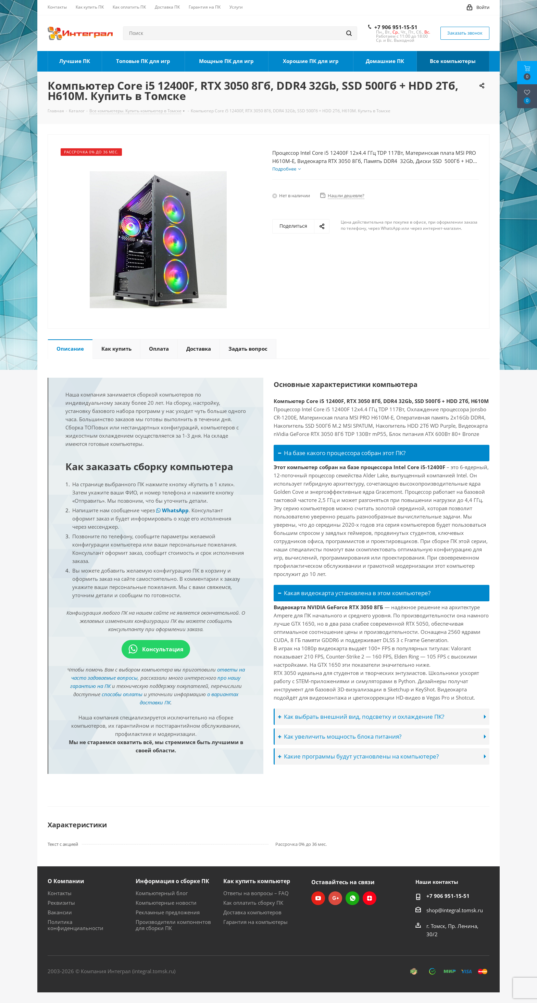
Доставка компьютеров (252, 912)
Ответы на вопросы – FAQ (256, 893)
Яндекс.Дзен (369, 898)
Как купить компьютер (256, 881)
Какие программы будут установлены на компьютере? (358, 756)
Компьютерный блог (162, 893)
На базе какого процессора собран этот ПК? (341, 453)
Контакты (60, 893)
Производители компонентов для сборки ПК (173, 924)
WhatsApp (172, 510)
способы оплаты (122, 694)
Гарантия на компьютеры (255, 921)
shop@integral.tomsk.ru (454, 910)
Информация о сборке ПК (172, 881)
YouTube (318, 898)
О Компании (66, 881)
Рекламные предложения (168, 912)
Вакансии (60, 912)
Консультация (155, 649)
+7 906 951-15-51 (395, 27)
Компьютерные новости (166, 902)
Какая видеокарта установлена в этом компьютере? (354, 593)
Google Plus (335, 898)
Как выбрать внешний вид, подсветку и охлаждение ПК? (361, 716)
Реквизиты (61, 902)
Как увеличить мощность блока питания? (339, 736)
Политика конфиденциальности (75, 924)
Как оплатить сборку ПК (253, 902)
